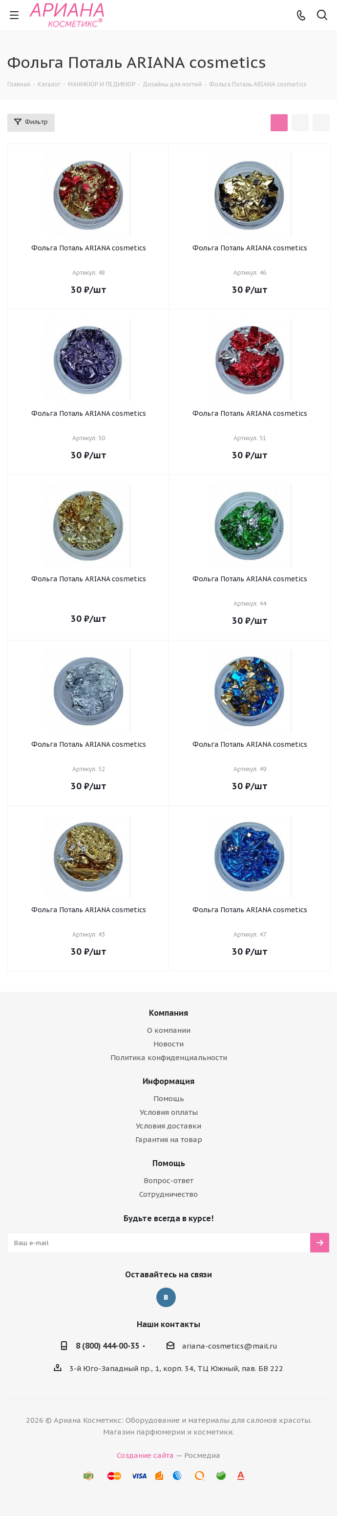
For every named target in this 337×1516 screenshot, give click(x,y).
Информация (168, 1081)
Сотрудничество (168, 1194)
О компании (168, 1030)
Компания (168, 1013)
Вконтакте (166, 1297)
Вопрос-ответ (168, 1180)
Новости (168, 1043)
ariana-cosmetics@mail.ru (229, 1346)
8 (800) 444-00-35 (107, 1346)
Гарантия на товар (168, 1139)
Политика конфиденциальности (168, 1057)
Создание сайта (145, 1455)
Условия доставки (168, 1125)
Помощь (168, 1098)
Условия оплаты (169, 1112)
